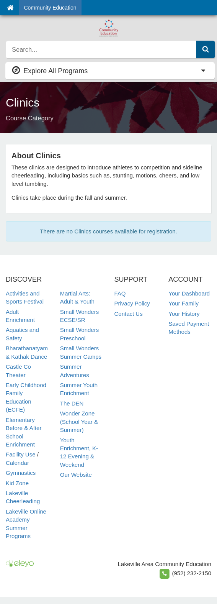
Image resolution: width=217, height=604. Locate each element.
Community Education (50, 8)
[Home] (10, 7)
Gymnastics (21, 472)
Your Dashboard (189, 293)
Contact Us (128, 313)
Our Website (76, 474)
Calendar (17, 463)
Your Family (183, 303)
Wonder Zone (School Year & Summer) (79, 421)
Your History (183, 313)
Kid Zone (17, 483)
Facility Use (21, 454)
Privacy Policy (132, 303)
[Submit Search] (205, 49)
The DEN (72, 403)
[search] (101, 49)
